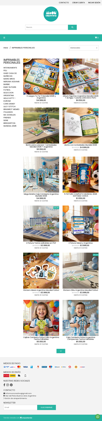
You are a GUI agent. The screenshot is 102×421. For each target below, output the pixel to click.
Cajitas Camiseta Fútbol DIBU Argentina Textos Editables (41, 338)
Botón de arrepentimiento (15, 398)
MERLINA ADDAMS (11, 81)
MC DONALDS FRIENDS (9, 116)
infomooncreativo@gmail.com (17, 393)
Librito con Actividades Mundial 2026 (80, 145)
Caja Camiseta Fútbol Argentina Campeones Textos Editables (80, 338)
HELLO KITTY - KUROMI (9, 99)
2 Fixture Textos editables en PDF (41, 243)
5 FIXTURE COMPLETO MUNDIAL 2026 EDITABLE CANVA (80, 195)
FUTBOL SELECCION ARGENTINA (8, 93)
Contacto (64, 2)
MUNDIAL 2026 (9, 126)
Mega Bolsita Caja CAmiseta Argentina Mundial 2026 (41, 195)
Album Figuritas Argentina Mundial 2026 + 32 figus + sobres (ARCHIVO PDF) (80, 97)
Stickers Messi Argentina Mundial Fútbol (41, 290)
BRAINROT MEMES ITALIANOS (11, 110)
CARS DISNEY (9, 103)
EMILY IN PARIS (9, 87)
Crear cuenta (78, 2)
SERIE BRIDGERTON (9, 121)
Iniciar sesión (94, 2)
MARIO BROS (9, 78)
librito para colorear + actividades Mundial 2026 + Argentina (41, 146)
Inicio (6, 47)
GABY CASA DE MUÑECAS (10, 74)
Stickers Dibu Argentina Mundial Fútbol (80, 290)
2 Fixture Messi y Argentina (81, 243)
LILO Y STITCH (9, 106)
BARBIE (6, 84)
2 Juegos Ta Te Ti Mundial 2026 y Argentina (41, 97)
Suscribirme (46, 407)
